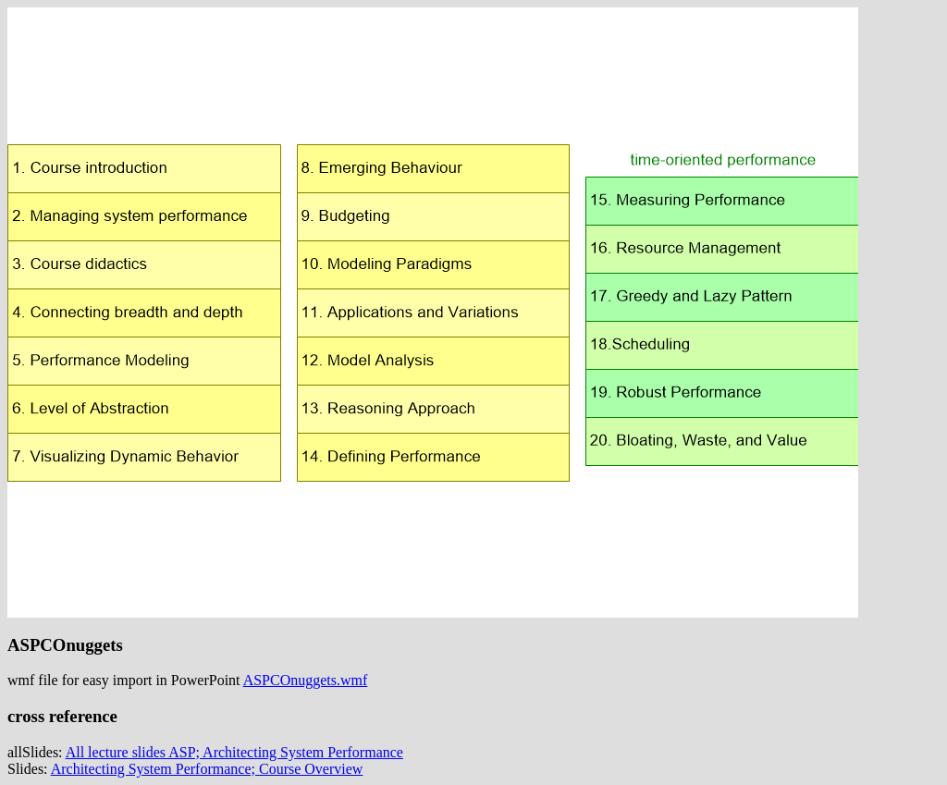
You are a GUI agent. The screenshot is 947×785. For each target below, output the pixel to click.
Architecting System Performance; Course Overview (207, 769)
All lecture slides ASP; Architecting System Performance (234, 752)
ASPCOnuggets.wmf (305, 680)
